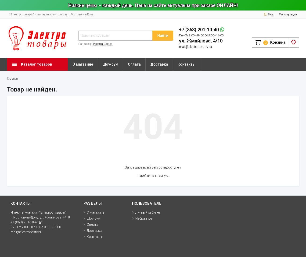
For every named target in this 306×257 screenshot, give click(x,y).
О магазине (82, 64)
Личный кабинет (147, 212)
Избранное (143, 218)
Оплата (134, 64)
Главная (12, 78)
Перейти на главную (153, 175)
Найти (162, 35)
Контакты (186, 64)
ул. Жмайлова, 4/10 (201, 41)
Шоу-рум (110, 64)
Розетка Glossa (102, 44)
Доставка (159, 64)
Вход (269, 14)
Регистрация (288, 14)
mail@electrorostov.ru (195, 47)
